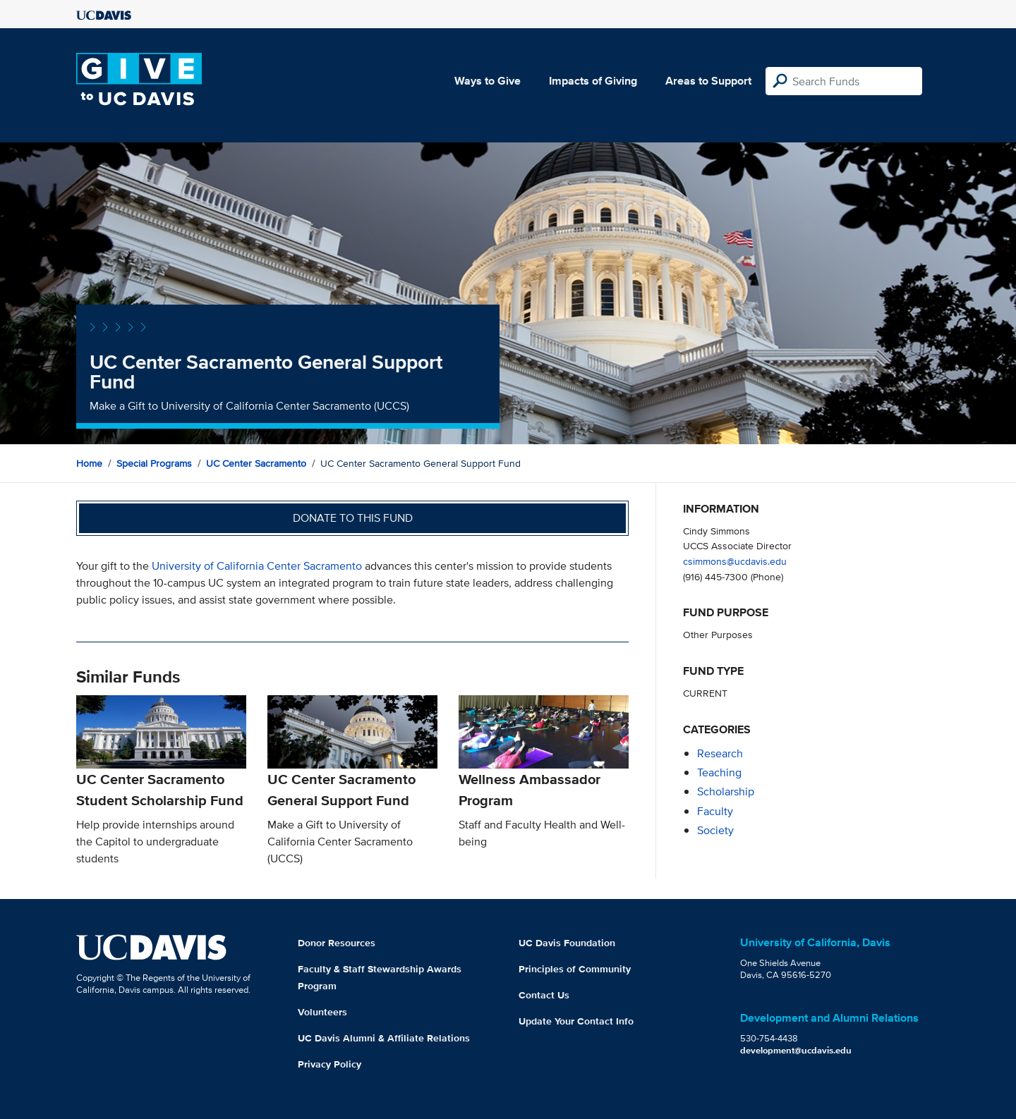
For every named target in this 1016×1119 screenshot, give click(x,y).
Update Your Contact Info (576, 1021)
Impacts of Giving (593, 81)
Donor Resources (336, 943)
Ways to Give (487, 81)
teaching (719, 772)
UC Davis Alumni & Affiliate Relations (384, 1038)
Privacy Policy (329, 1064)
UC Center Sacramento (256, 463)
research (720, 753)
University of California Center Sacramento (257, 566)
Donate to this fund (353, 518)
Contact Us (544, 995)
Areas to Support (708, 81)
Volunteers (322, 1012)
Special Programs (154, 463)
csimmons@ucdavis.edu (735, 561)
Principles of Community (575, 969)
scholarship (725, 791)
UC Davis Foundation (567, 943)
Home (89, 463)
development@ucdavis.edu (796, 1050)
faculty (715, 811)
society (715, 830)
